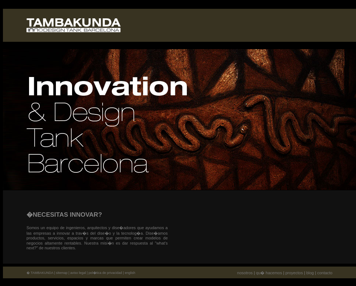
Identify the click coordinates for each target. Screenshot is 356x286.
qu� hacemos (269, 273)
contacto (324, 273)
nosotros (245, 273)
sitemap (62, 273)
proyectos (294, 273)
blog (310, 273)
